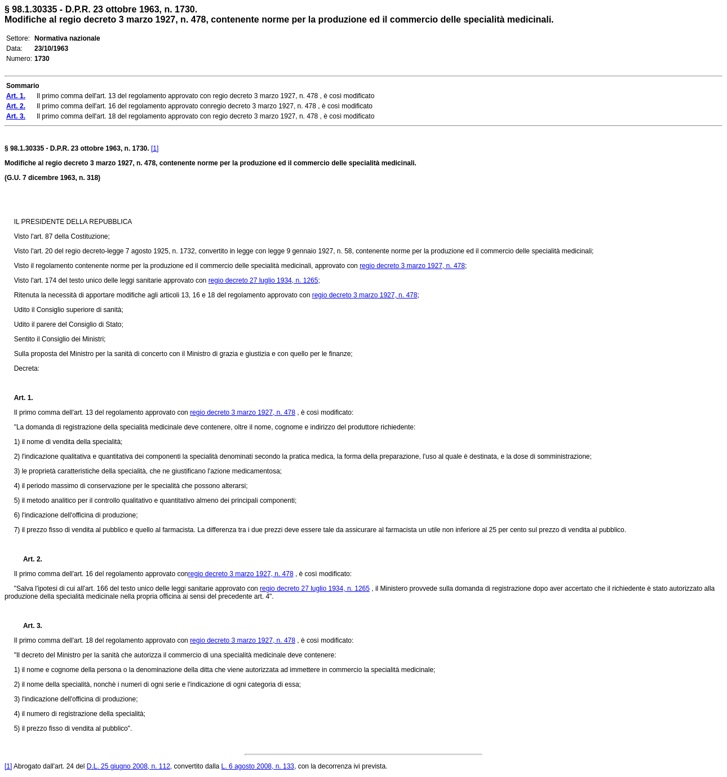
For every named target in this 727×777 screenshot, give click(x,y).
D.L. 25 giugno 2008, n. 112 (128, 766)
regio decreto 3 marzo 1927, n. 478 (412, 266)
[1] (154, 148)
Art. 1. (23, 398)
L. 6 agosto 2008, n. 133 (257, 766)
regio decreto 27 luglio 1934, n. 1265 (263, 280)
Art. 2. (28, 559)
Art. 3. (28, 626)
